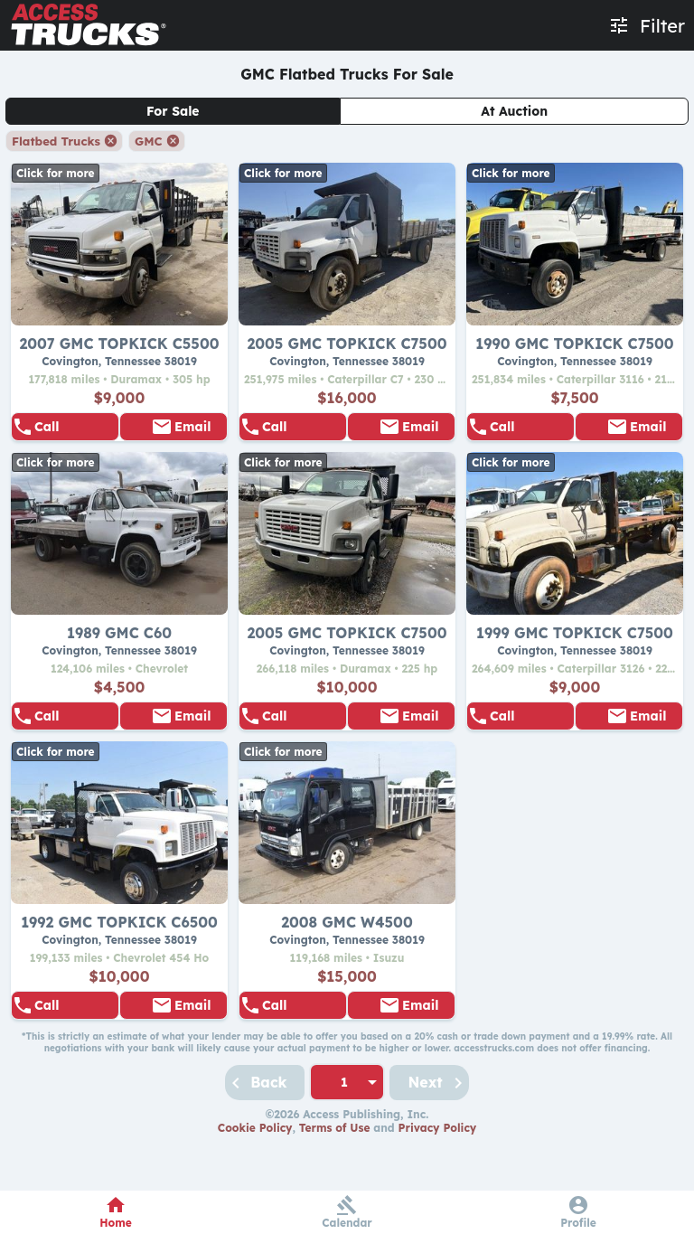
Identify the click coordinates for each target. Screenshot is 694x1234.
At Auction (514, 111)
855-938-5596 (73, 435)
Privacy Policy (438, 1176)
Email (192, 435)
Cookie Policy (255, 1176)
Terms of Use (334, 1176)
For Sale (173, 111)
